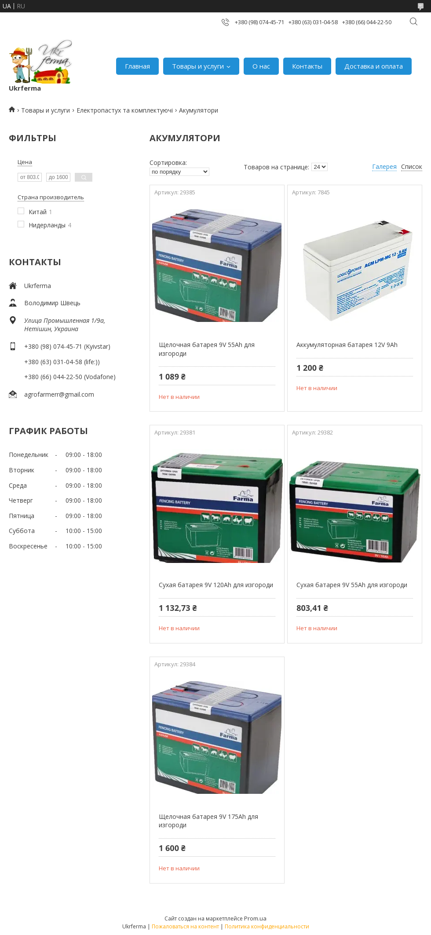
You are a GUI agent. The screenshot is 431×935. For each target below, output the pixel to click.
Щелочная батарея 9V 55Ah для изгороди (207, 349)
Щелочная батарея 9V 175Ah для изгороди (208, 820)
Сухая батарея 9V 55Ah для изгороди (351, 585)
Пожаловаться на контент (185, 926)
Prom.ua (255, 918)
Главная (137, 66)
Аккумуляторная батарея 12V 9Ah (347, 344)
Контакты (307, 66)
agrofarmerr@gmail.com (59, 394)
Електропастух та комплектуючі (125, 110)
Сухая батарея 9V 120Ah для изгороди (216, 585)
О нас (261, 66)
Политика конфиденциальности (267, 926)
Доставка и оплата (373, 66)
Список (411, 166)
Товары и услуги (198, 66)
